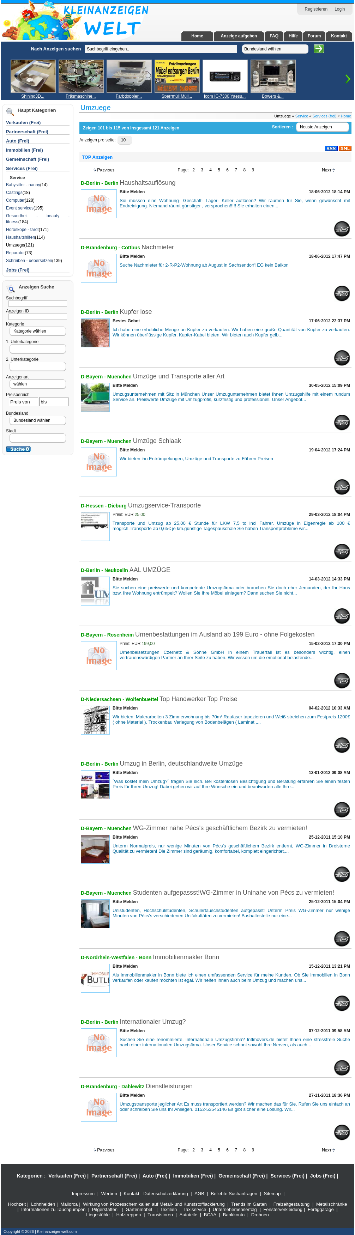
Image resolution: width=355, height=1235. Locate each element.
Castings (14, 192)
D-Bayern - (94, 376)
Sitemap (272, 1193)
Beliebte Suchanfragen (234, 1193)
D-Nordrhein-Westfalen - (110, 957)
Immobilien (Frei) (193, 1176)
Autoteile (189, 1214)
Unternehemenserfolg (235, 1209)
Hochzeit (17, 1204)
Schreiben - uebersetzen (29, 260)
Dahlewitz (133, 1086)
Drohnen (260, 1214)
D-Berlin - (92, 183)
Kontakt (339, 36)
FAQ (274, 36)
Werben (109, 1193)
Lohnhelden (43, 1204)
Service (301, 116)
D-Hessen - (94, 506)
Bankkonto (234, 1214)
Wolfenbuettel (143, 699)
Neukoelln (116, 570)
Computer (15, 200)
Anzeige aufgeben (239, 36)
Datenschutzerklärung (165, 1193)
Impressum (83, 1193)
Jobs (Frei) (17, 270)
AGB (199, 1193)
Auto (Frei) (17, 141)
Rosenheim (121, 635)
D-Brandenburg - (101, 247)
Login (340, 9)
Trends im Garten (249, 1204)
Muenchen (120, 376)
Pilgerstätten (105, 1209)
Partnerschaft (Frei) (114, 1176)
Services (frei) (325, 116)
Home (197, 36)
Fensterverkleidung (282, 1209)
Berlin (111, 183)
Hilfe (293, 36)
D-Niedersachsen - (103, 699)
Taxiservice (194, 1209)
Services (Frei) (287, 1176)
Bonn (146, 957)
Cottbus (131, 247)
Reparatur (15, 252)
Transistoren (160, 1214)
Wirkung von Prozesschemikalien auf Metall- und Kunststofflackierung (154, 1204)
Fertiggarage (321, 1209)
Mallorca (69, 1204)
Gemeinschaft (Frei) (241, 1176)
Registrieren (316, 9)
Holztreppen (128, 1214)
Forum (314, 36)
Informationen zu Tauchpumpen (53, 1209)
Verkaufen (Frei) (67, 1176)
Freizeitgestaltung (291, 1204)
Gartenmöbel (139, 1209)
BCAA (210, 1214)
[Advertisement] (40, 147)
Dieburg (118, 506)
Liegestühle (98, 1214)
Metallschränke (331, 1204)
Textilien (168, 1209)
